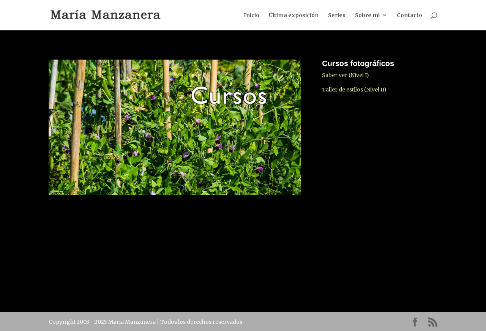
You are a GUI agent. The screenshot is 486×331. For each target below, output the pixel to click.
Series (337, 16)
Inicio (251, 16)
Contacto (409, 16)
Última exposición (294, 16)
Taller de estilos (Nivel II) (354, 89)
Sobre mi (367, 16)
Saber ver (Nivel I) (345, 75)
